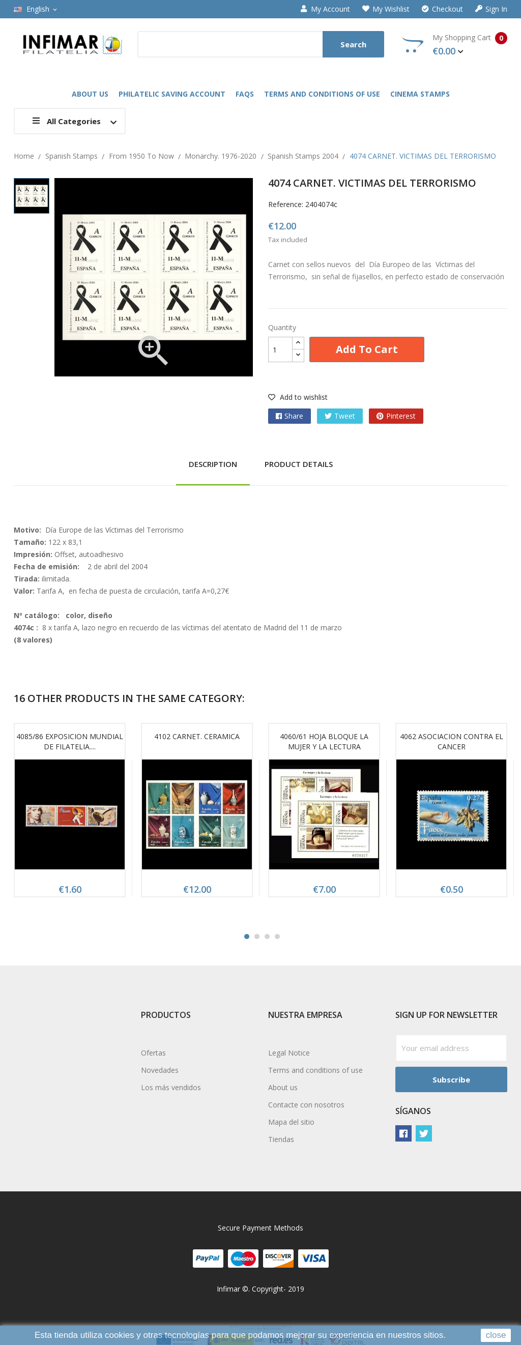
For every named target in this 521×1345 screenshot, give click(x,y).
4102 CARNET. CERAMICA (197, 736)
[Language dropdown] (36, 9)
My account (325, 9)
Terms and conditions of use (315, 1070)
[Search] (260, 44)
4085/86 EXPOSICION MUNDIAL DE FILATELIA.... (69, 741)
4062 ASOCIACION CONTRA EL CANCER (451, 741)
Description (213, 464)
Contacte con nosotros (306, 1104)
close (496, 1335)
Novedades (160, 1070)
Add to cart (367, 349)
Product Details (299, 464)
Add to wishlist (298, 397)
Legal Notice (289, 1053)
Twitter (424, 1133)
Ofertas (153, 1053)
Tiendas (281, 1139)
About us (283, 1087)
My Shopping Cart (454, 44)
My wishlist (386, 9)
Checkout (442, 9)
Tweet (344, 416)
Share (293, 416)
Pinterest (401, 416)
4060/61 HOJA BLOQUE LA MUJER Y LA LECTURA (324, 741)
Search (353, 44)
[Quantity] (280, 349)
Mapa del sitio (291, 1122)
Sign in (491, 9)
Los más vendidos (171, 1087)
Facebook (403, 1133)
